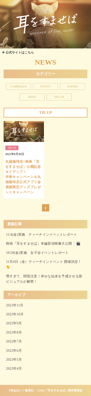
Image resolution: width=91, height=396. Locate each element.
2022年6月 (14, 350)
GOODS (72, 86)
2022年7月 (14, 341)
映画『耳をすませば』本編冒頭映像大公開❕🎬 (43, 243)
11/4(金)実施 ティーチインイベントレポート (41, 234)
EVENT (45, 86)
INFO (32, 97)
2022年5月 (14, 359)
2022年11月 (15, 305)
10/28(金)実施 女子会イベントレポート (37, 253)
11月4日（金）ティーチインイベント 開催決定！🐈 (44, 264)
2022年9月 (14, 323)
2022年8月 (14, 332)
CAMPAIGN (18, 86)
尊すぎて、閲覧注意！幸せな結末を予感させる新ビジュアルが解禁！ (44, 278)
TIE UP (59, 97)
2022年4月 (14, 368)
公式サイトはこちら (20, 52)
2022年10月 (15, 314)
